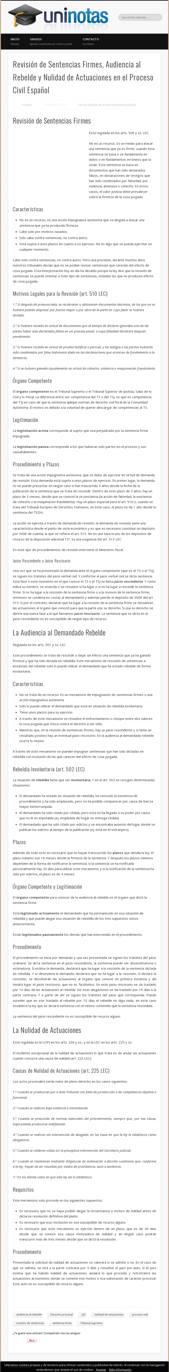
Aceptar (101, 1370)
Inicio (15, 41)
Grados (51, 41)
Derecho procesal (61, 1314)
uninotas (26, 105)
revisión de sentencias (30, 1323)
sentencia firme (62, 1323)
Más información (120, 1370)
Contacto (91, 41)
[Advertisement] (51, 162)
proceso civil (140, 1314)
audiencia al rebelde (29, 1314)
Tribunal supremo (91, 1323)
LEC (83, 1314)
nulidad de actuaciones (108, 1314)
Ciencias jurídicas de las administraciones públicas (107, 105)
